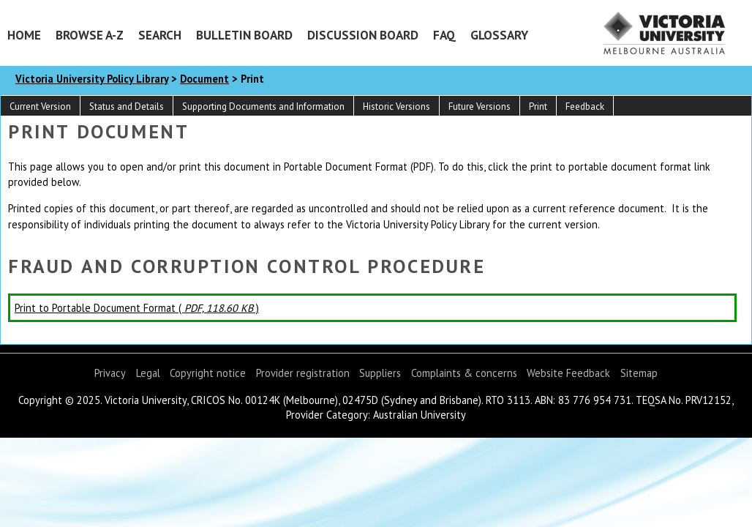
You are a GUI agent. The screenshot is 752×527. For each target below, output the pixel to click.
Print (538, 106)
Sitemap (639, 373)
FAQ (444, 34)
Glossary (499, 34)
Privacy (110, 373)
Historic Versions (396, 106)
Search (159, 34)
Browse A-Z (90, 34)
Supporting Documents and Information (263, 106)
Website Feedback (568, 373)
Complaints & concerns (464, 373)
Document (204, 79)
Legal (148, 373)
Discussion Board (362, 34)
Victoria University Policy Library (91, 79)
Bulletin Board (244, 34)
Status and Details (126, 106)
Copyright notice (208, 373)
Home (24, 34)
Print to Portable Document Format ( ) (137, 308)
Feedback (584, 106)
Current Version (40, 106)
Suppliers (380, 373)
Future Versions (479, 106)
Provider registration (303, 373)
